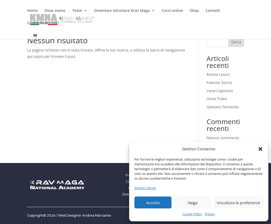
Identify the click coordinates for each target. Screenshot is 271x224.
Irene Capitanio (220, 90)
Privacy (210, 214)
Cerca (236, 41)
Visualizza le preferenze (238, 202)
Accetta (153, 202)
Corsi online (172, 11)
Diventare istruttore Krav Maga (122, 11)
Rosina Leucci (218, 74)
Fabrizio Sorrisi (219, 82)
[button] (260, 149)
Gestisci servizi (145, 188)
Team (77, 11)
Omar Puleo (217, 98)
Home (32, 11)
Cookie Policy (192, 214)
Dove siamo (55, 11)
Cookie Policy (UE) (43, 23)
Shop (194, 11)
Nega (192, 202)
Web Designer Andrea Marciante (84, 215)
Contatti (213, 11)
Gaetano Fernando (223, 106)
